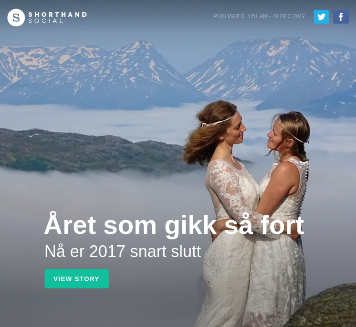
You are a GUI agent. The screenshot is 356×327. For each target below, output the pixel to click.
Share (341, 17)
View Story (77, 278)
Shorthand (47, 17)
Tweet (321, 17)
